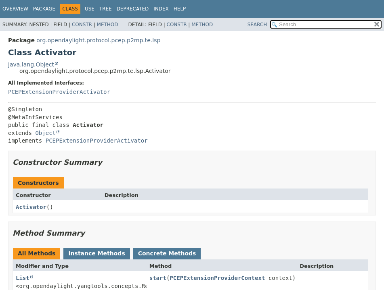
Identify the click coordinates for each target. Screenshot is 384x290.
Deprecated (133, 9)
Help (180, 9)
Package (44, 9)
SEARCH (257, 24)
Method (107, 24)
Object (45, 133)
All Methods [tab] (36, 253)
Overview (15, 9)
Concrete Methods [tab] (167, 253)
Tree (105, 9)
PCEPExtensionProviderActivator (59, 92)
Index (161, 9)
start (157, 278)
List (22, 278)
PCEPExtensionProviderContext (217, 278)
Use (89, 9)
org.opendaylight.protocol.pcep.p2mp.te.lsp (98, 40)
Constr (82, 24)
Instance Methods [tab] (96, 253)
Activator (31, 207)
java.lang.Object (31, 64)
